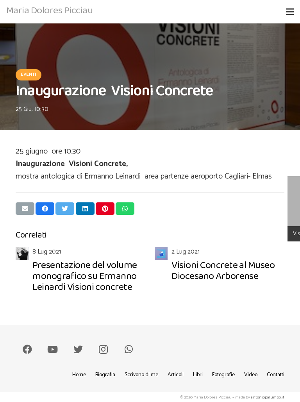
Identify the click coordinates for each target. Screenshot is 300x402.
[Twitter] (78, 349)
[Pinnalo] (105, 208)
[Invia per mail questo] (25, 208)
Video (250, 374)
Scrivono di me (141, 374)
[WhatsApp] (128, 349)
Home (79, 374)
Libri (198, 374)
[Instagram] (103, 349)
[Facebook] (27, 349)
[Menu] (290, 11)
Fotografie (223, 374)
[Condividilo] (45, 208)
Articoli (176, 374)
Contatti (275, 374)
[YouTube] (52, 349)
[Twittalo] (64, 208)
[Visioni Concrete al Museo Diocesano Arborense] (219, 271)
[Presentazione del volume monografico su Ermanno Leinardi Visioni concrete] (80, 271)
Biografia (105, 374)
